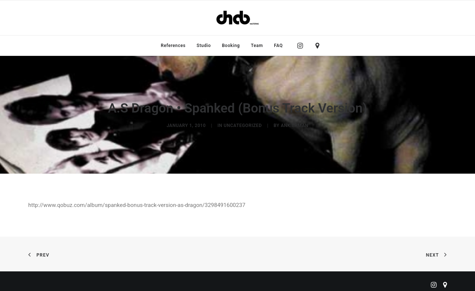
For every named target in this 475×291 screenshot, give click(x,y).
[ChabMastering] (237, 17)
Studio (204, 45)
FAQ (278, 45)
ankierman (294, 123)
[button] (302, 46)
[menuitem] (173, 46)
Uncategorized (243, 123)
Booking (231, 45)
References (173, 45)
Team (257, 45)
